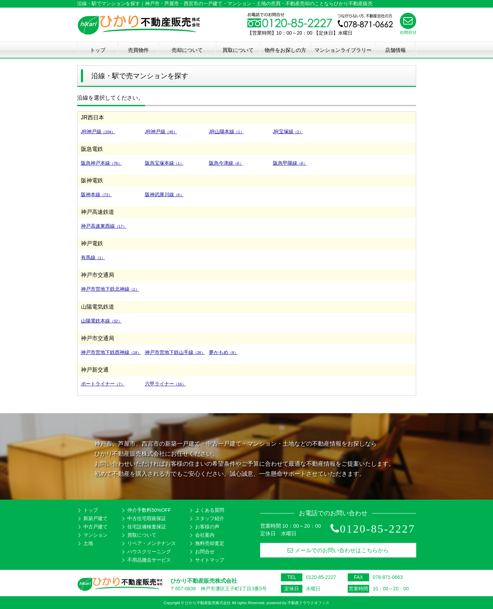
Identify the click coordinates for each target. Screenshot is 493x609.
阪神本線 (96, 194)
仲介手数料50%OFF (149, 510)
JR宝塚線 (288, 131)
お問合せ (204, 551)
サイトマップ (209, 560)
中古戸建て (95, 526)
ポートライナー (103, 384)
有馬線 (93, 257)
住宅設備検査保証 (146, 526)
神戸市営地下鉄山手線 (175, 352)
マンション (95, 535)
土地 (88, 543)
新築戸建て (95, 518)
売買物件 (138, 50)
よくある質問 (209, 510)
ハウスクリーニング (149, 551)
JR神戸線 (98, 131)
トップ (98, 50)
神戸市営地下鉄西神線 (111, 352)
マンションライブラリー (343, 50)
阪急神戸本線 (101, 163)
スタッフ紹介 (209, 518)
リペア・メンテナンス (151, 543)
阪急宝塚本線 (164, 163)
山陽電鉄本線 (101, 321)
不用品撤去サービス (149, 560)
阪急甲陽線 (290, 163)
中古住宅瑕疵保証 (146, 518)
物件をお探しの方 (285, 50)
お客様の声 (207, 526)
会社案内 (204, 535)
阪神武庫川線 (164, 194)
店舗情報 (395, 50)
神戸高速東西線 (104, 226)
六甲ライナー (165, 384)
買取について (238, 50)
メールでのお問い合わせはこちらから (338, 550)
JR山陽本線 (226, 131)
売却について (187, 50)
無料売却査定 (209, 543)
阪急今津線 (226, 163)
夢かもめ (223, 352)
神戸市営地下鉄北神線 (110, 289)
